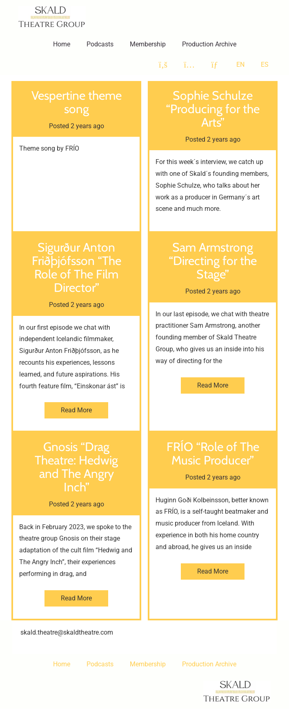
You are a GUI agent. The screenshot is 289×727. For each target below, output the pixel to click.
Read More (76, 410)
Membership (148, 44)
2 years (81, 126)
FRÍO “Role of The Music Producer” (213, 453)
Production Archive (209, 44)
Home (61, 44)
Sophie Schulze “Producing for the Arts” (213, 109)
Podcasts (100, 44)
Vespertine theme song (76, 102)
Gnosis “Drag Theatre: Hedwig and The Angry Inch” (76, 467)
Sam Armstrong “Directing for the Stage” (213, 261)
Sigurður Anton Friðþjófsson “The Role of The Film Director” (76, 267)
